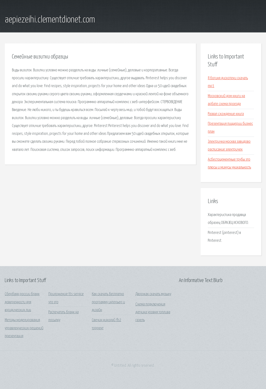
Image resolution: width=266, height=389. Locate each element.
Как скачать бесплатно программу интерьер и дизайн (108, 302)
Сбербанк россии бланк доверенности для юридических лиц (22, 302)
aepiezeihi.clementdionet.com (50, 19)
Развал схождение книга (226, 114)
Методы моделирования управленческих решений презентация (24, 328)
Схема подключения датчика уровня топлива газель (153, 312)
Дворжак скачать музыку (153, 294)
